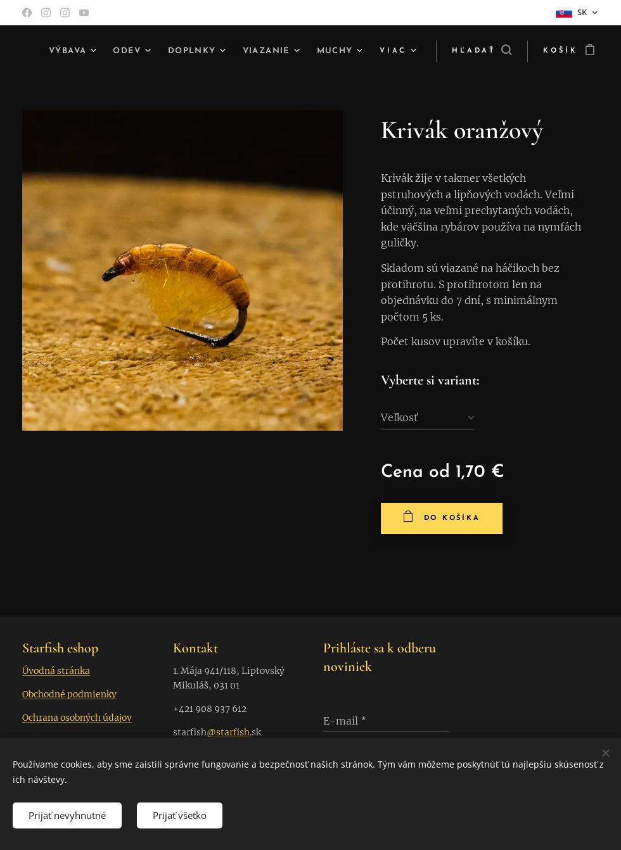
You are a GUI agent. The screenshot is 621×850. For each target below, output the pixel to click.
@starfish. (229, 732)
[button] (476, 51)
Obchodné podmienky (69, 694)
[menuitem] (113, 51)
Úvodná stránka (56, 670)
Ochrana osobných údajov (77, 717)
